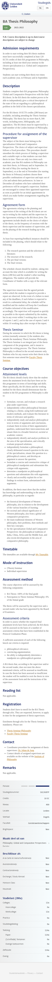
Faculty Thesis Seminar (17, 734)
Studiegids (44, 3)
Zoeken (27, 14)
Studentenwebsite (17, 973)
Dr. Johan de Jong (26, 750)
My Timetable (42, 554)
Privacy (30, 973)
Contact (39, 973)
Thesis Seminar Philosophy (19, 731)
